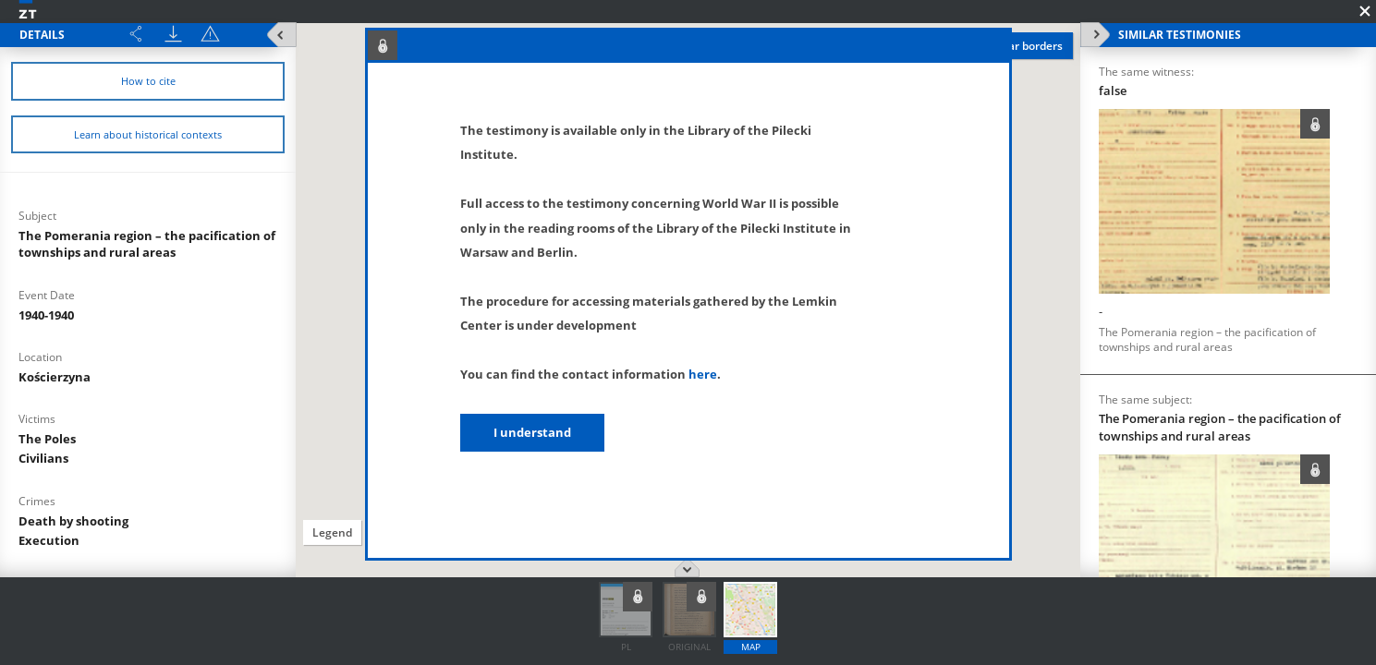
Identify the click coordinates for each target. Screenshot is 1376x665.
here (702, 374)
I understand (532, 432)
